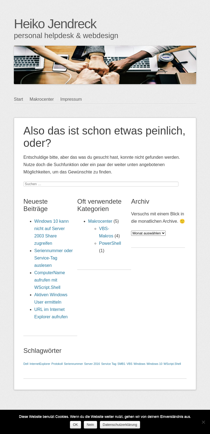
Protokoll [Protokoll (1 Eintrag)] (57, 363)
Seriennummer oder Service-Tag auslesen (53, 258)
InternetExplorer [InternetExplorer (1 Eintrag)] (40, 363)
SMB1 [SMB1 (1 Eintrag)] (121, 363)
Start (18, 99)
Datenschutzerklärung (120, 425)
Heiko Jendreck (55, 24)
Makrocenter (42, 99)
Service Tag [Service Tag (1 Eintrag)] (108, 363)
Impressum (71, 99)
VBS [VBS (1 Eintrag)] (129, 363)
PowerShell (110, 243)
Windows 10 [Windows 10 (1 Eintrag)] (154, 363)
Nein (90, 425)
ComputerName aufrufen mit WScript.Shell (49, 280)
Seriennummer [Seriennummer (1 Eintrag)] (73, 363)
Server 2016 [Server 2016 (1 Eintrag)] (92, 363)
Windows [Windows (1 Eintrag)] (139, 363)
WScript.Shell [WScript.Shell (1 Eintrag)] (172, 363)
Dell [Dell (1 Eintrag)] (25, 363)
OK (75, 425)
